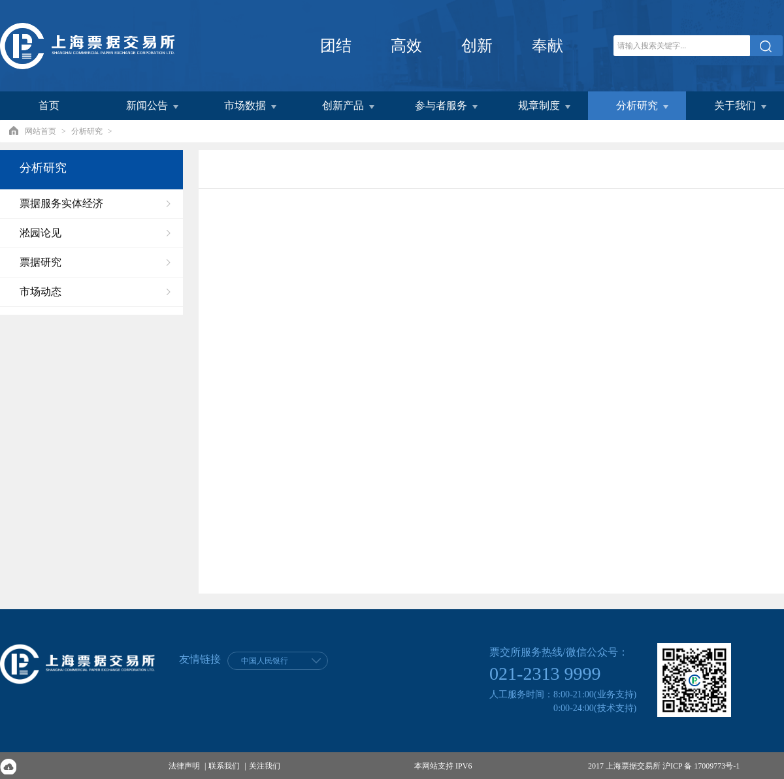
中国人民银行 (264, 660)
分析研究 (87, 131)
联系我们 (224, 766)
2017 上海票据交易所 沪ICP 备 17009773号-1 (664, 766)
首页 (49, 105)
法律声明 (184, 766)
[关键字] (682, 45)
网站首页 (40, 131)
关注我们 (264, 766)
